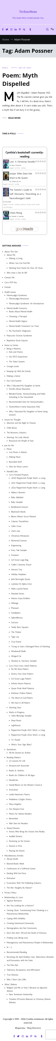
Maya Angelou (15, 804)
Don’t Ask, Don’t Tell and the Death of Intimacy (27, 933)
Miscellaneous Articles (13, 855)
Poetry (5, 68)
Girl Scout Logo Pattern (21, 679)
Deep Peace (16, 720)
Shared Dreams (13, 828)
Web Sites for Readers (18, 823)
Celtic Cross (16, 526)
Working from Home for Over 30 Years (26, 268)
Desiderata (13, 780)
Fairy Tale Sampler (19, 550)
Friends (7, 287)
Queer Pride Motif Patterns (22, 688)
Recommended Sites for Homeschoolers (26, 402)
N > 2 (9, 947)
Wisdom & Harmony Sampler (24, 661)
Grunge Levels (13, 366)
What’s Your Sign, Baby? (21, 744)
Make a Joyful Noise (19, 588)
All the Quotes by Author (20, 752)
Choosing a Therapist (18, 316)
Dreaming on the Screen (19, 841)
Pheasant (15, 608)
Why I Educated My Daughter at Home (23, 385)
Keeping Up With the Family (19, 371)
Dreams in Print (15, 846)
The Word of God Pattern (22, 698)
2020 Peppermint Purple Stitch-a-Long (28, 478)
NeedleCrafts (12, 471)
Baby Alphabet (17, 497)
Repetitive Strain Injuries (17, 340)
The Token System (17, 361)
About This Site (11, 251)
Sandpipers (16, 613)
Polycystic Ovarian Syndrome (19, 335)
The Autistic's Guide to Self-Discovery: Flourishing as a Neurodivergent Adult (25, 194)
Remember (13, 818)
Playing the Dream (17, 851)
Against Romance (14, 900)
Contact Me (9, 277)
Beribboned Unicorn (19, 507)
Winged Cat (16, 656)
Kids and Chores (16, 352)
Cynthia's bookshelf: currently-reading (25, 154)
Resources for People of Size (21, 441)
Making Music (15, 457)
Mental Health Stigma (18, 321)
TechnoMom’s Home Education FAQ (24, 407)
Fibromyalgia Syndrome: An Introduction (26, 303)
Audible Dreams (15, 836)
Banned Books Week (15, 863)
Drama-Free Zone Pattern (22, 674)
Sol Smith (8, 202)
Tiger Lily (15, 637)
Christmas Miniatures (20, 536)
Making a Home (13, 376)
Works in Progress (16, 712)
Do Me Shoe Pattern (20, 669)
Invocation (13, 789)
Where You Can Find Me (19, 263)
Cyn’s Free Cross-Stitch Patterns (23, 666)
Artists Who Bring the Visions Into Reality (27, 831)
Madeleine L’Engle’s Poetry (20, 799)
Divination (11, 878)
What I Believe (10, 984)
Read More (14, 118)
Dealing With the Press (16, 873)
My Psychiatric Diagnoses (20, 331)
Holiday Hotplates (18, 574)
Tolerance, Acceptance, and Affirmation (23, 970)
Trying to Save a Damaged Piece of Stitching (30, 646)
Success (14, 622)
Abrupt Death (12, 859)
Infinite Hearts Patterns (21, 683)
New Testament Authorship (20, 994)
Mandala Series (17, 593)
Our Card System (14, 381)
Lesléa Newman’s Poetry (19, 794)
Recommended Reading (17, 952)
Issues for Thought (12, 419)
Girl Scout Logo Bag (19, 560)
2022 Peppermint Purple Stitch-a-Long (28, 487)
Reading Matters (14, 757)
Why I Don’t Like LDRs (16, 979)
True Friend (16, 642)
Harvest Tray (16, 569)
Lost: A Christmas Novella (22, 161)
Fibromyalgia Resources (19, 298)
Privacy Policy (10, 892)
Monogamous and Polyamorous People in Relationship (30, 942)
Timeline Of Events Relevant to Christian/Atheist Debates (30, 1001)
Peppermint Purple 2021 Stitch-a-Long (28, 730)
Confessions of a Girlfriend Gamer (21, 868)
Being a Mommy (14, 348)
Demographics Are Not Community (22, 928)
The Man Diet (12, 965)
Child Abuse (12, 428)
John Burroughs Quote (20, 579)
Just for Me (9, 445)
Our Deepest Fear (16, 809)
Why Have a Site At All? (17, 273)
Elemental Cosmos (19, 540)
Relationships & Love (13, 897)
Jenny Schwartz (16, 165)
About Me (11, 255)
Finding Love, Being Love (17, 938)
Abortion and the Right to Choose (21, 423)
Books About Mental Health (20, 311)
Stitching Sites (15, 707)
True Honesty (12, 975)
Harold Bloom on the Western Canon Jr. (25, 785)
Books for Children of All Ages (22, 775)
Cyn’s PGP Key (10, 282)
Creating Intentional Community (20, 923)
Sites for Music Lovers (18, 466)
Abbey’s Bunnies (18, 492)
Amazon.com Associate (19, 765)
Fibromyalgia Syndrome (17, 295)
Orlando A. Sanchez (17, 216)
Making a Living (16, 258)
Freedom (15, 555)
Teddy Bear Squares (20, 627)
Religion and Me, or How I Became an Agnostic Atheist (27, 989)
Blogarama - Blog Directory (28, 1028)
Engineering (16, 545)
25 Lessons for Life (17, 761)
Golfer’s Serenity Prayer (21, 564)
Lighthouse (15, 725)
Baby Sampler (17, 502)
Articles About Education (19, 389)
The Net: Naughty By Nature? (19, 888)
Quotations (11, 749)
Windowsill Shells (18, 651)
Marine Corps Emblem (20, 598)
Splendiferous (17, 617)
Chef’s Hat (15, 531)
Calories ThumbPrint (19, 521)
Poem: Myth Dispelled (20, 79)
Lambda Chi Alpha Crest (21, 584)
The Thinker (16, 632)
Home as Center (11, 345)
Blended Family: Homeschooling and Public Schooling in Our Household (27, 395)
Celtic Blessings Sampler (21, 715)
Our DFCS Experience (18, 356)
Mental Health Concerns (17, 308)
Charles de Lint (16, 181)
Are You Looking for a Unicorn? (20, 905)
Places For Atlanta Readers (20, 814)
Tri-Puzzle (15, 740)
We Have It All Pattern (20, 703)
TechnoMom (28, 12)
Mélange (14, 603)
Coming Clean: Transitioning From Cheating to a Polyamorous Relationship (27, 912)
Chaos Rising (16, 212)
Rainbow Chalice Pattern (21, 693)
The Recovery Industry (17, 432)
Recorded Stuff (15, 462)
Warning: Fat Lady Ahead (18, 437)
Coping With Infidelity (16, 918)
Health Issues (10, 292)
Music (9, 449)
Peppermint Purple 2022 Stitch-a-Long (28, 735)
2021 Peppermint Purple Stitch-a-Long (28, 483)
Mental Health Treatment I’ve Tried (24, 326)
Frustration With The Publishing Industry (24, 883)
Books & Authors (16, 770)
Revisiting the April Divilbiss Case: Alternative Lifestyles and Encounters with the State (30, 959)
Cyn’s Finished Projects (19, 475)
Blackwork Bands (18, 512)
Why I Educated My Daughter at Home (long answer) (28, 413)
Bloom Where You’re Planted (23, 516)
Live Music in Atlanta (18, 452)
